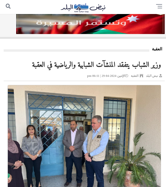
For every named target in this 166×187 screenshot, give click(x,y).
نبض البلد (152, 76)
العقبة (134, 76)
